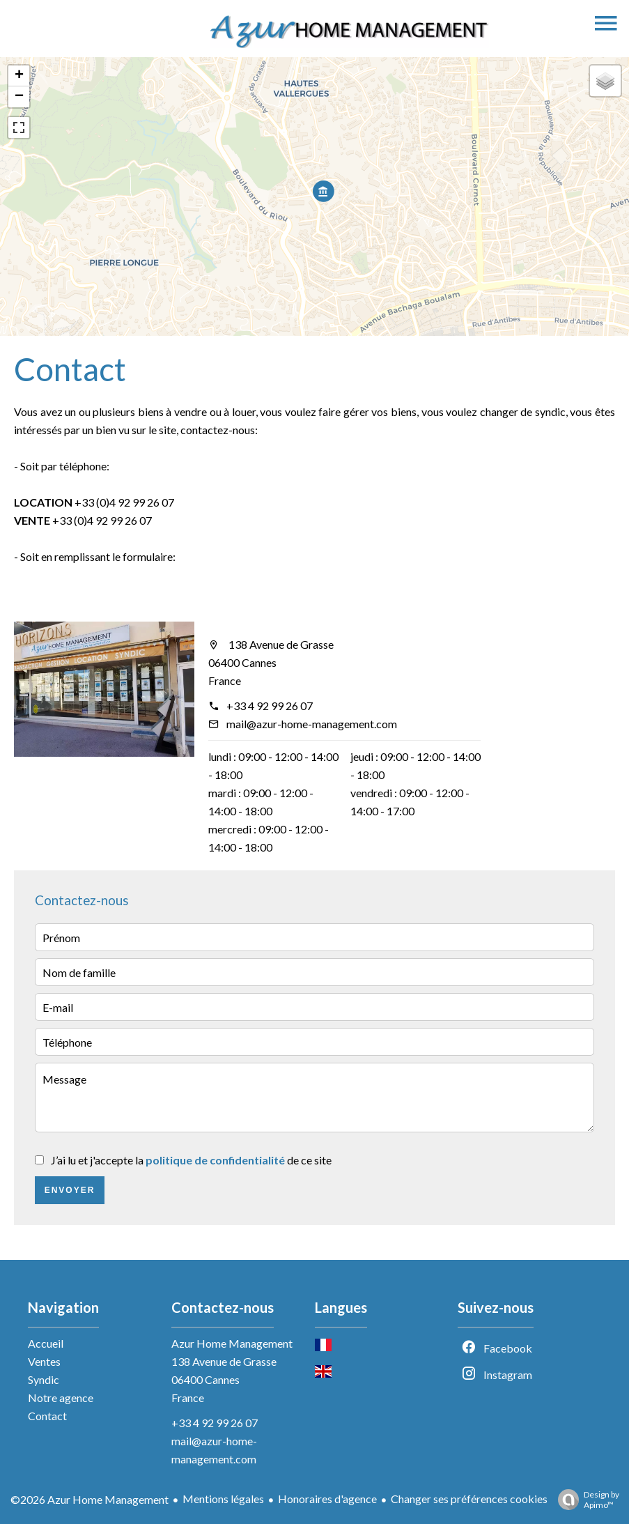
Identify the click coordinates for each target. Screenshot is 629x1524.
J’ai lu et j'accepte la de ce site (191, 1160)
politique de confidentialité (215, 1160)
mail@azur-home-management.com (311, 723)
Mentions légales (223, 1498)
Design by (585, 1499)
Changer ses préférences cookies (469, 1498)
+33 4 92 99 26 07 (269, 705)
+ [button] (19, 76)
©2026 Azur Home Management (89, 1499)
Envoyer (70, 1190)
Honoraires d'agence (327, 1498)
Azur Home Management (232, 1343)
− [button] (19, 96)
